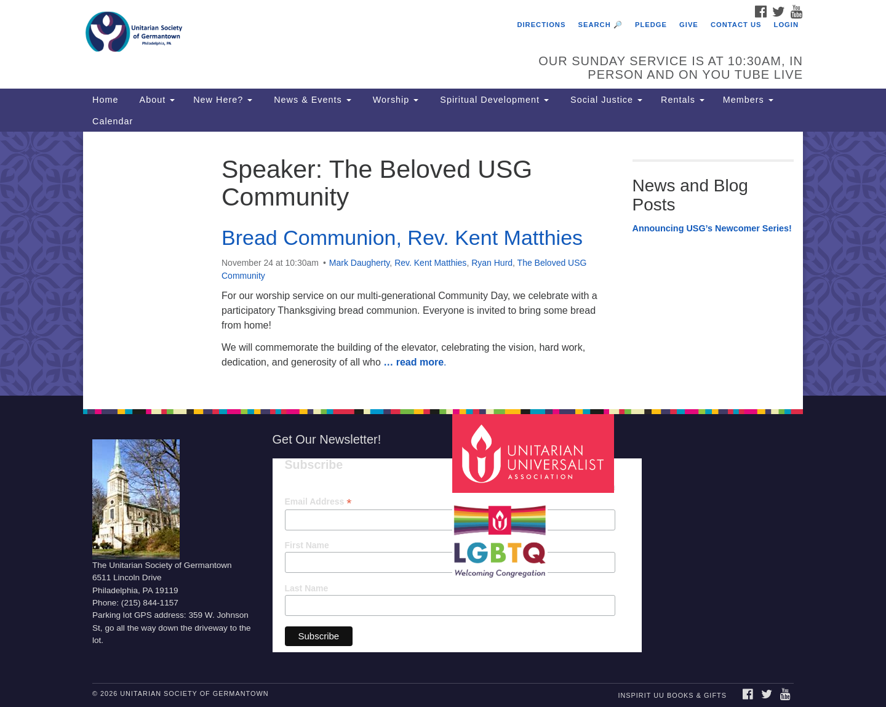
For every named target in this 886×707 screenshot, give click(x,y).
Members (748, 100)
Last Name (307, 588)
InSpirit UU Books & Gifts (672, 695)
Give (688, 24)
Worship (394, 100)
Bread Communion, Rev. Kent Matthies (402, 237)
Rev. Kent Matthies (430, 263)
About (156, 100)
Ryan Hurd (492, 263)
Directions (541, 24)
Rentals (682, 100)
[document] (443, 264)
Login (786, 24)
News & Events (311, 100)
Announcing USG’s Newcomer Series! (712, 228)
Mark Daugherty (359, 263)
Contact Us (736, 24)
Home (105, 100)
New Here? (222, 100)
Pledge (651, 24)
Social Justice (604, 100)
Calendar (112, 121)
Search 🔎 (600, 24)
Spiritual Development (493, 100)
